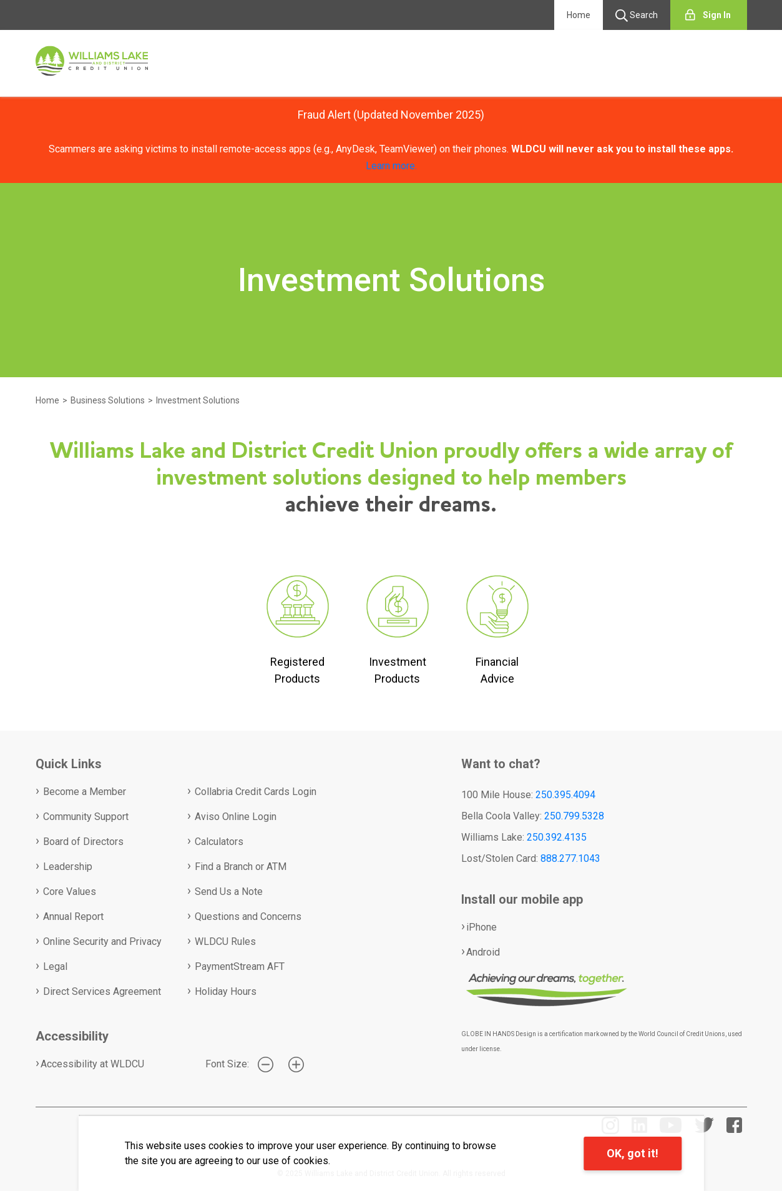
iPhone (481, 927)
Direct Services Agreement (102, 991)
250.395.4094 (565, 795)
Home (578, 15)
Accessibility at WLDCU (92, 1064)
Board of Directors (83, 842)
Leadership (67, 866)
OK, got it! (632, 1153)
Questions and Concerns (248, 916)
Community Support (86, 817)
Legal (55, 966)
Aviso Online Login (235, 817)
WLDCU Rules (225, 941)
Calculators (219, 842)
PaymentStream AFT (240, 966)
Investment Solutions (198, 400)
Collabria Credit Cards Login (255, 792)
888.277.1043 (570, 858)
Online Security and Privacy (102, 941)
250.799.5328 (574, 816)
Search (636, 15)
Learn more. (391, 166)
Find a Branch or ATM (240, 866)
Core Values (69, 891)
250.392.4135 (557, 837)
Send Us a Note (229, 891)
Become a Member (84, 792)
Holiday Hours (226, 991)
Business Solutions (108, 400)
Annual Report (73, 916)
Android (483, 952)
